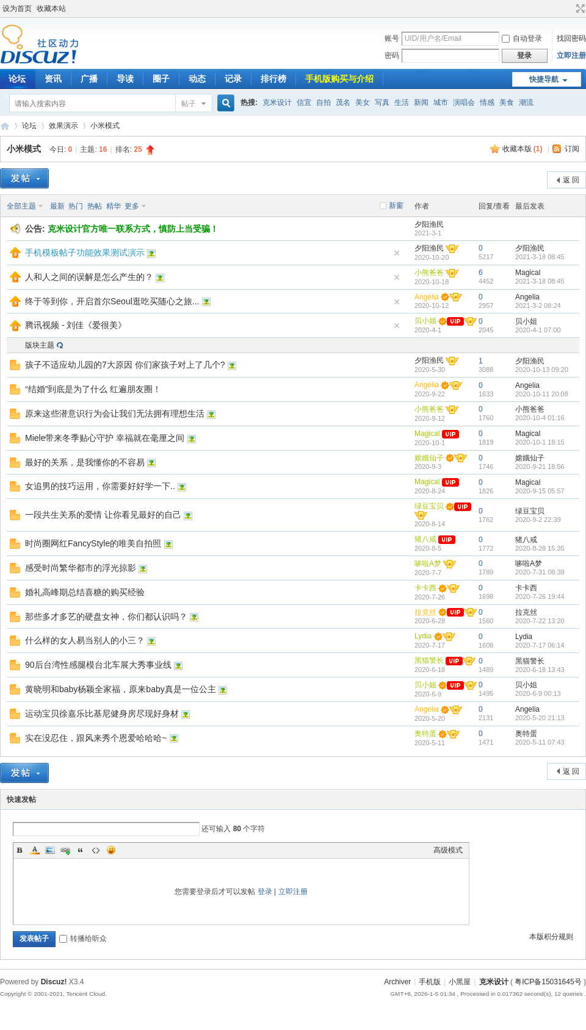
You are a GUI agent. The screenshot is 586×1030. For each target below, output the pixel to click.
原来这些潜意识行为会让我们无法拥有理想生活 (114, 413)
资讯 (53, 79)
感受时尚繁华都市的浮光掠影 (80, 568)
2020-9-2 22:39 (538, 519)
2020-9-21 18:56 (540, 466)
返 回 (571, 180)
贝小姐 (425, 321)
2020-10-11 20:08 (541, 394)
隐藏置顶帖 (396, 253)
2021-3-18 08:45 (540, 256)
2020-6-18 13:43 (540, 669)
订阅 (572, 149)
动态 (197, 79)
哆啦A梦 (427, 563)
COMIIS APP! (5, 126)
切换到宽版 (579, 8)
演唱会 (464, 102)
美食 (506, 102)
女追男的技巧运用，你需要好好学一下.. (100, 486)
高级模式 (448, 850)
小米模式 (105, 125)
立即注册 (571, 55)
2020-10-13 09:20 (541, 369)
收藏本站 (51, 8)
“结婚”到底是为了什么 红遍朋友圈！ (93, 389)
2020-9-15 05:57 (540, 491)
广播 (89, 79)
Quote (80, 850)
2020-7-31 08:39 (540, 572)
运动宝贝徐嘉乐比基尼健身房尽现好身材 (102, 713)
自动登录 (522, 38)
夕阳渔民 (429, 224)
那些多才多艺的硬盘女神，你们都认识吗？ (106, 616)
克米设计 (277, 102)
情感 (487, 102)
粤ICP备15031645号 (548, 982)
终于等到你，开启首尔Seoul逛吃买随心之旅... (112, 301)
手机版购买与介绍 (339, 79)
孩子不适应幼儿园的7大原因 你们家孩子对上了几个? (125, 365)
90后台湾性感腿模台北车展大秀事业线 (98, 665)
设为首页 (17, 8)
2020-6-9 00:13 (538, 693)
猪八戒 (425, 539)
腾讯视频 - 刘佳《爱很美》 (75, 325)
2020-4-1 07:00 (538, 330)
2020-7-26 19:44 (540, 596)
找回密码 (571, 38)
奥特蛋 (425, 733)
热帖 (94, 206)
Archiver (397, 982)
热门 (75, 206)
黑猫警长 (429, 660)
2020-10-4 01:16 (540, 417)
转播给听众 (83, 938)
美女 (362, 102)
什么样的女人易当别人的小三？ (85, 640)
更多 (132, 206)
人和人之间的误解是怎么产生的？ (89, 277)
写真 (382, 102)
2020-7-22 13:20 (540, 620)
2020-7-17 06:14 (540, 645)
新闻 (421, 102)
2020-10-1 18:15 (540, 442)
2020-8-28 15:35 (540, 548)
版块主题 (39, 345)
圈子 (161, 79)
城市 (440, 102)
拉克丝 (425, 612)
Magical (527, 272)
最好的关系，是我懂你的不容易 (85, 462)
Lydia (423, 636)
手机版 (430, 982)
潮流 (526, 102)
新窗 (396, 205)
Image (50, 850)
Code (96, 850)
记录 (233, 79)
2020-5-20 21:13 (540, 717)
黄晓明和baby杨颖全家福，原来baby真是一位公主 (120, 689)
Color (35, 850)
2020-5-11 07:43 (540, 742)
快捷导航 (544, 79)
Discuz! (54, 982)
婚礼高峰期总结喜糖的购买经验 (85, 592)
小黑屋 (460, 982)
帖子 (188, 103)
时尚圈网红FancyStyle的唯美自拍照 (93, 543)
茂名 (343, 102)
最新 (57, 206)
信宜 (304, 102)
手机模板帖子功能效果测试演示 (85, 252)
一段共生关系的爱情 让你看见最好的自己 (103, 515)
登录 (265, 891)
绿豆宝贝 (429, 506)
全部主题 (21, 206)
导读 (125, 79)
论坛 (29, 125)
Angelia (426, 297)
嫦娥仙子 (429, 458)
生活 (401, 102)
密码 (392, 55)
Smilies (111, 850)
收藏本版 (522, 149)
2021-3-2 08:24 (538, 305)
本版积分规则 (551, 936)
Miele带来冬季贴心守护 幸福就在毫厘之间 (104, 438)
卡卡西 (425, 588)
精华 (113, 206)
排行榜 (273, 79)
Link (65, 850)
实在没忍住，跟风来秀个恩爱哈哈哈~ (96, 738)
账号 (392, 38)
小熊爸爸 (429, 272)
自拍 (323, 102)
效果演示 (63, 125)
